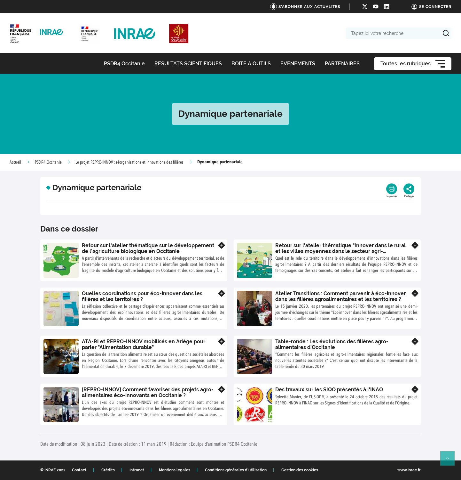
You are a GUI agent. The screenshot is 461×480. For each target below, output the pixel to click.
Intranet (136, 470)
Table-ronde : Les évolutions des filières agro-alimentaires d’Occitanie (331, 344)
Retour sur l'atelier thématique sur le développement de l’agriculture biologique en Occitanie (148, 248)
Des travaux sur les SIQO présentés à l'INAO (329, 389)
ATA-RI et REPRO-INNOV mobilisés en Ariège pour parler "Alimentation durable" (143, 344)
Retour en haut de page (450, 461)
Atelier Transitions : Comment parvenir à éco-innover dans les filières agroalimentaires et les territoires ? (340, 296)
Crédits (108, 470)
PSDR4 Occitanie (48, 162)
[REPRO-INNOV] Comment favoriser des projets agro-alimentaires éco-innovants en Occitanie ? (148, 392)
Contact (79, 470)
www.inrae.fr (409, 470)
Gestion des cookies (299, 470)
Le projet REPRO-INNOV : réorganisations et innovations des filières (129, 162)
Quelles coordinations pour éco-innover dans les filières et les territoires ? (142, 296)
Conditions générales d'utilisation (236, 470)
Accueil (15, 162)
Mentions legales (174, 470)
